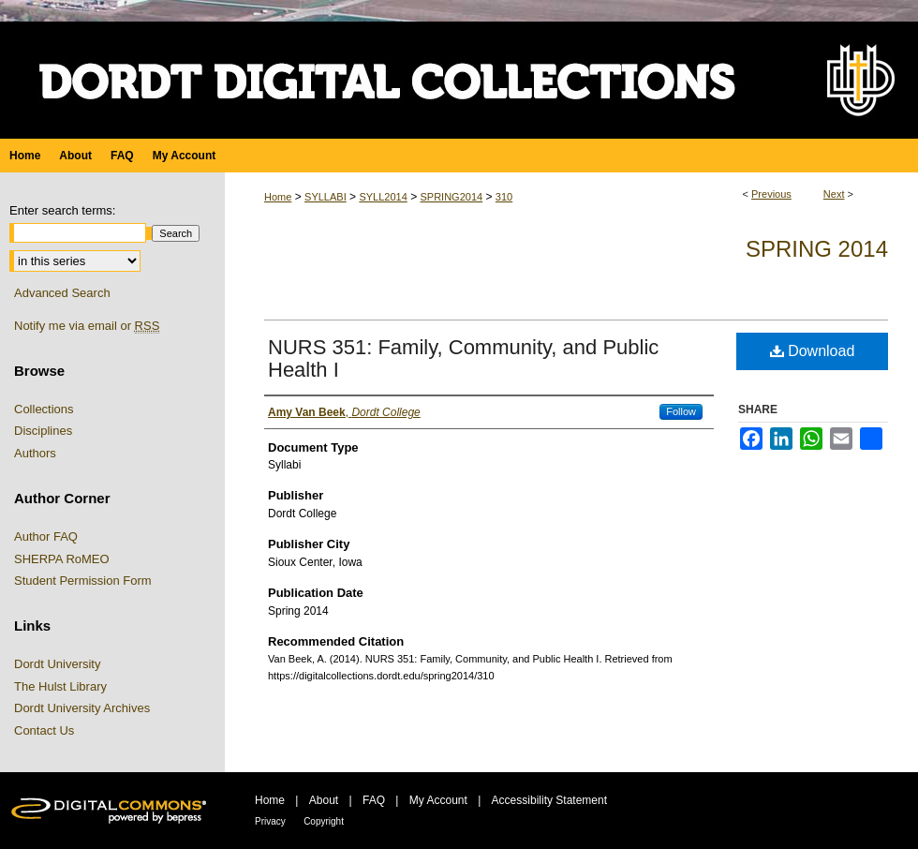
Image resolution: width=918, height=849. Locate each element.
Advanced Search (62, 293)
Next (834, 194)
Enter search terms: (62, 210)
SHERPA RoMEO (62, 559)
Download (812, 351)
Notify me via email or (86, 326)
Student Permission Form (83, 580)
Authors (35, 453)
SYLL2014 (383, 196)
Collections (44, 409)
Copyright (324, 821)
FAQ (374, 800)
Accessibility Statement (549, 800)
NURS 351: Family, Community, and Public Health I (463, 358)
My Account (438, 800)
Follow (681, 411)
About (323, 800)
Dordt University (57, 664)
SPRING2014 (451, 196)
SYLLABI (325, 196)
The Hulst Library (60, 686)
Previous (771, 194)
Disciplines (43, 431)
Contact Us (44, 730)
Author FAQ (46, 536)
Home (277, 196)
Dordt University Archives (82, 708)
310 (504, 196)
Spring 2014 (817, 248)
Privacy (270, 821)
